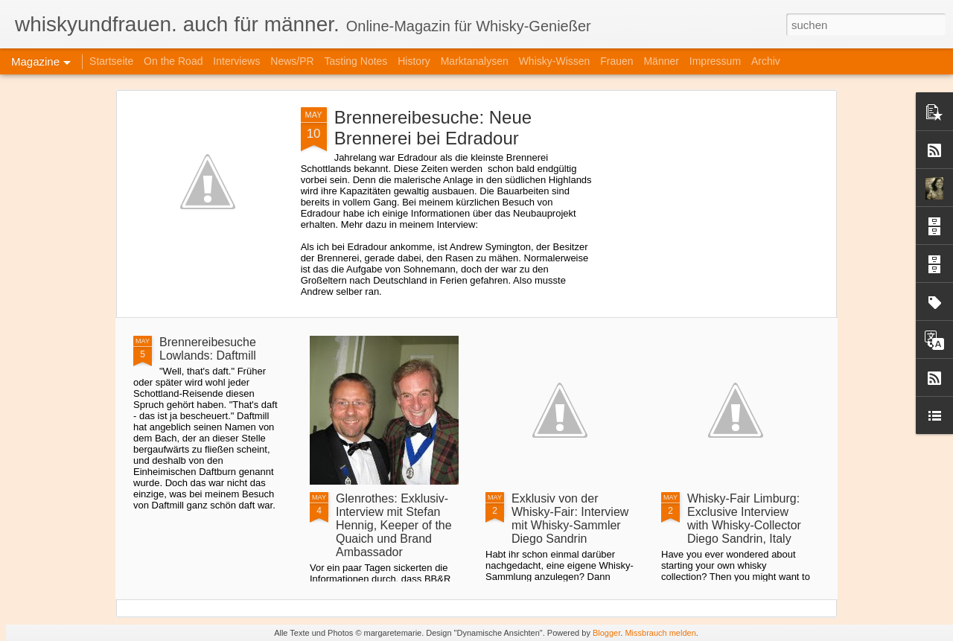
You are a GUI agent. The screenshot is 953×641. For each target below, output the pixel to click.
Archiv (765, 61)
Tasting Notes (356, 61)
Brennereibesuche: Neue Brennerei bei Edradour (433, 127)
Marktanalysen (476, 61)
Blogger (606, 632)
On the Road (173, 61)
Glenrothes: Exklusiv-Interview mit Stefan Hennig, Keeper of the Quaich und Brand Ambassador (394, 525)
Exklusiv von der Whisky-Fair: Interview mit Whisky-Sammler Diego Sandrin (569, 518)
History (414, 61)
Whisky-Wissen (554, 61)
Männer (662, 61)
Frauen (616, 61)
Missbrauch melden (660, 632)
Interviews (236, 61)
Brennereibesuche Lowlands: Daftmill (207, 349)
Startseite (111, 61)
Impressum (715, 61)
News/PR (291, 61)
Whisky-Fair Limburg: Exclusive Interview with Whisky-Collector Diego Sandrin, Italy (744, 518)
